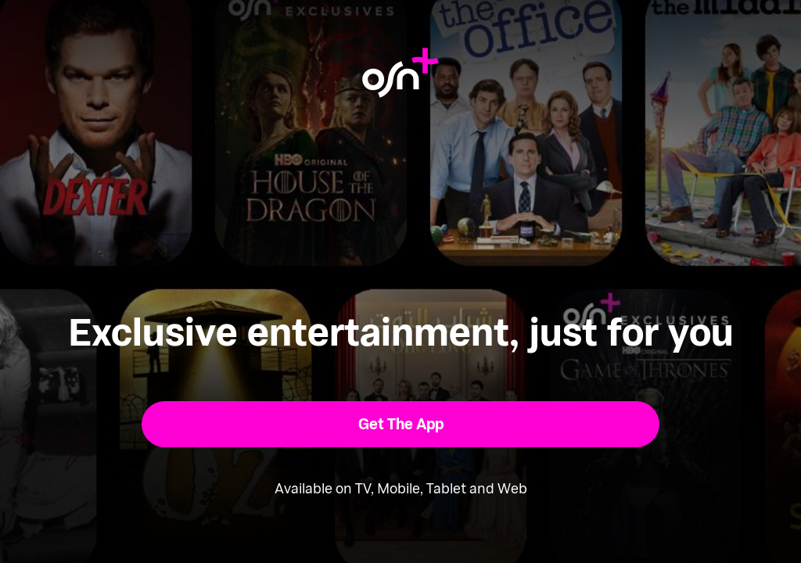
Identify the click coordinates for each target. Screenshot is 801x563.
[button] (401, 424)
